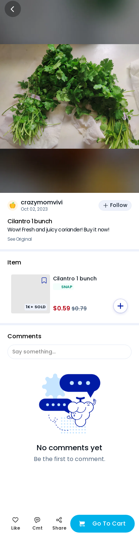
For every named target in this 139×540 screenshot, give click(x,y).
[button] (120, 306)
